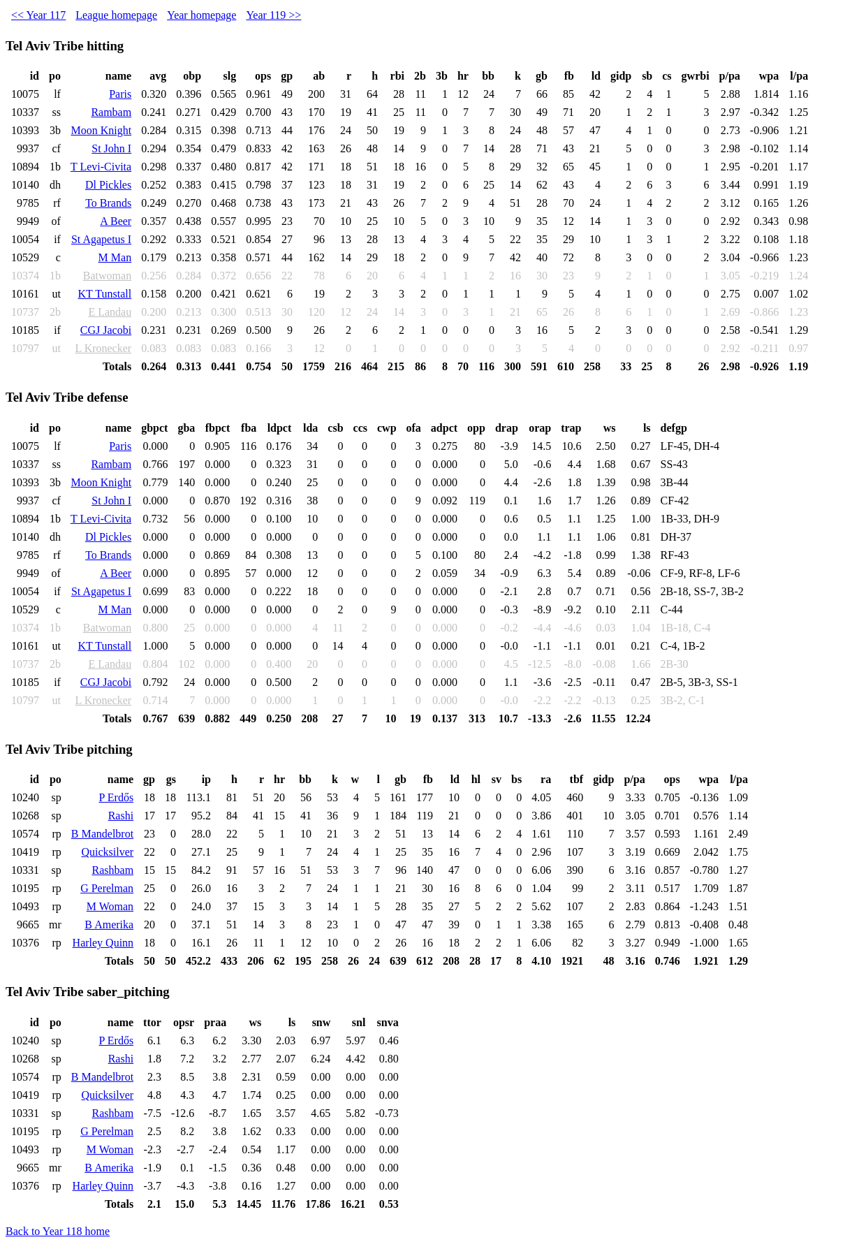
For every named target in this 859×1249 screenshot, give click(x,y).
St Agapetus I (101, 239)
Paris (120, 94)
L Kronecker (103, 348)
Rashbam (113, 870)
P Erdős (115, 797)
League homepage (116, 15)
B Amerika (109, 924)
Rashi (120, 815)
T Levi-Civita (101, 167)
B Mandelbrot (102, 834)
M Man (115, 257)
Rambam (111, 112)
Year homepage (201, 15)
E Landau (109, 312)
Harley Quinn (103, 943)
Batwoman (107, 276)
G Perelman (106, 888)
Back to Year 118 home (58, 1231)
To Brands (108, 203)
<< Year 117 (38, 15)
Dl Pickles (108, 185)
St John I (111, 148)
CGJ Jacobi (105, 330)
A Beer (115, 221)
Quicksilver (107, 852)
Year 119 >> (273, 15)
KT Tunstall (105, 294)
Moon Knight (101, 130)
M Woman (110, 906)
